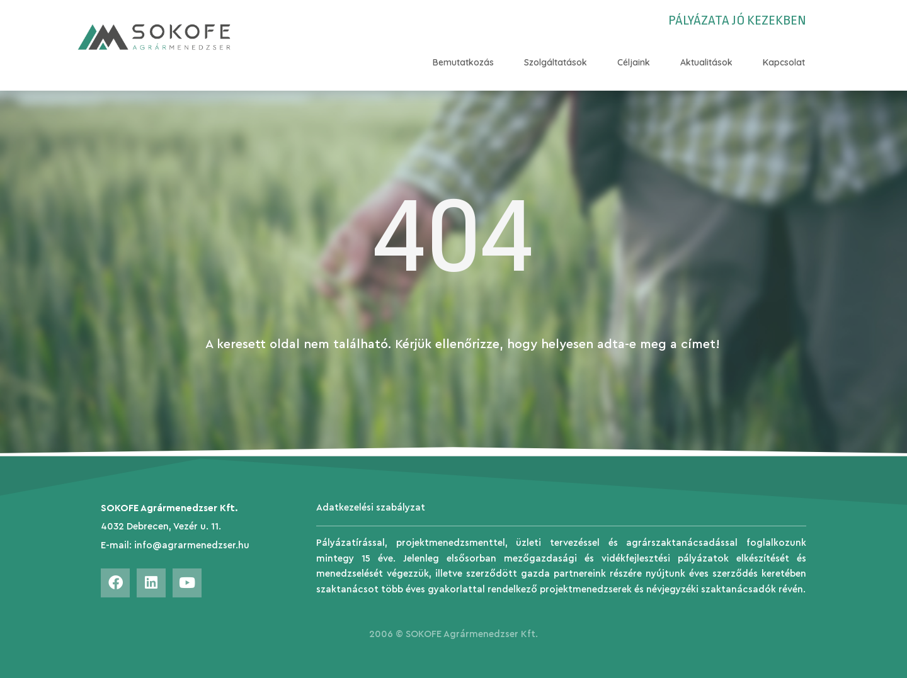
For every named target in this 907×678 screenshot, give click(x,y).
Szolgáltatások (555, 62)
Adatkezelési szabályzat (370, 507)
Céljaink (633, 62)
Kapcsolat (784, 62)
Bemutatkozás (463, 62)
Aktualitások (706, 62)
